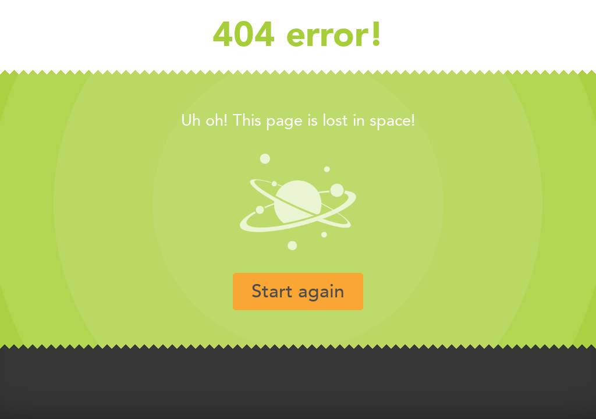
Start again (298, 291)
